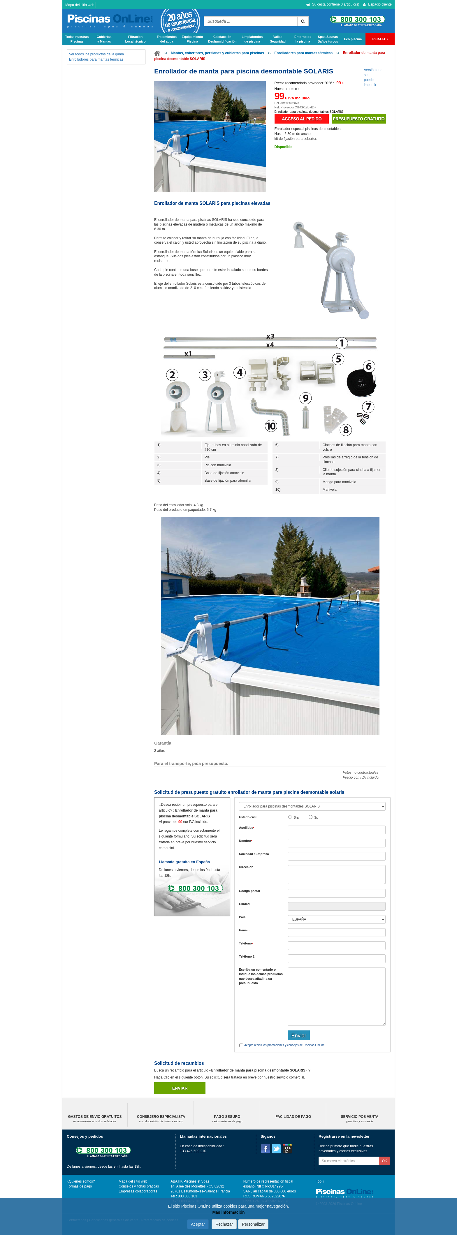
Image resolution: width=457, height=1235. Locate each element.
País (242, 917)
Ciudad (244, 904)
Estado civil (247, 817)
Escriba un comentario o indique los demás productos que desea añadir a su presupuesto (261, 976)
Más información (228, 1212)
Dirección (246, 867)
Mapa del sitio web (79, 5)
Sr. (316, 817)
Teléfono (246, 943)
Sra (296, 817)
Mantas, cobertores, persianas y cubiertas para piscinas (217, 53)
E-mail (244, 930)
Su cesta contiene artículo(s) (332, 4)
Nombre (245, 840)
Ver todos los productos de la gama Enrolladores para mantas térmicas (96, 56)
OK (384, 1161)
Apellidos (246, 827)
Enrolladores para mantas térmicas (303, 53)
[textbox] (337, 893)
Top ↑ (320, 1181)
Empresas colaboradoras (138, 1191)
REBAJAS (380, 39)
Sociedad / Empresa (254, 854)
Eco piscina (353, 39)
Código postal (249, 891)
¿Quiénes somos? (81, 1181)
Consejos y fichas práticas (139, 1186)
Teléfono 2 (246, 956)
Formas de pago (79, 1186)
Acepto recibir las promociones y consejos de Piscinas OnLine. (284, 1045)
